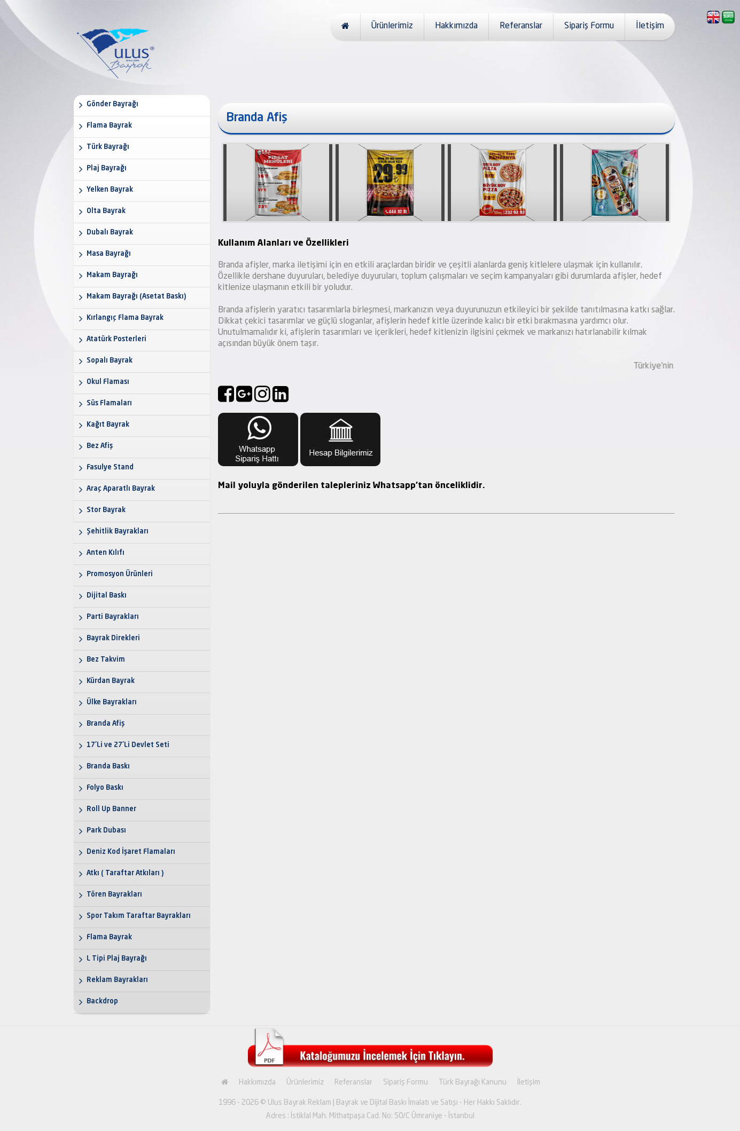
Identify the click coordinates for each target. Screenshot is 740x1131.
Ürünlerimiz (392, 26)
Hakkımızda (456, 26)
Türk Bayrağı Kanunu (473, 1082)
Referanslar (521, 26)
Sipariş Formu (589, 26)
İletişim (650, 26)
